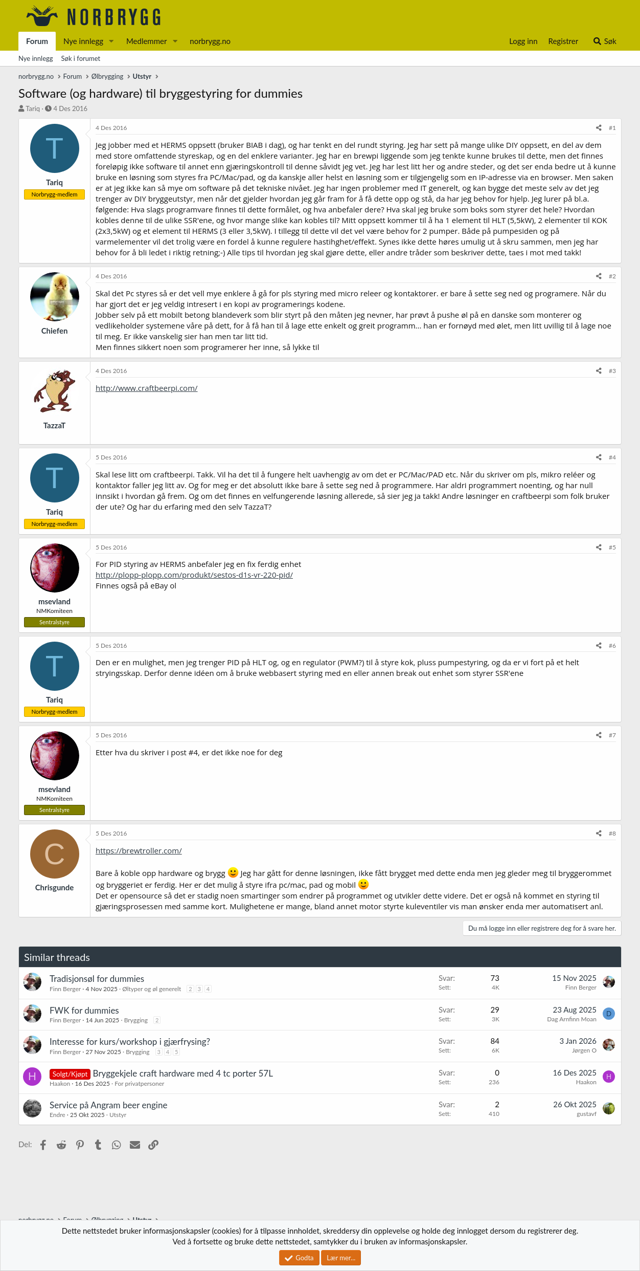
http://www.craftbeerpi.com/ (147, 388)
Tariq (33, 108)
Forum (37, 41)
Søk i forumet (81, 58)
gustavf (587, 1113)
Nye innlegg (83, 41)
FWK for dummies (84, 1010)
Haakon (60, 1083)
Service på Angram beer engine (108, 1105)
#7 (612, 735)
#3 (612, 371)
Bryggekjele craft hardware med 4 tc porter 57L (183, 1073)
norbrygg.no (210, 41)
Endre (57, 1115)
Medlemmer (146, 41)
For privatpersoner (139, 1083)
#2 (612, 276)
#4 (612, 457)
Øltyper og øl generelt (151, 989)
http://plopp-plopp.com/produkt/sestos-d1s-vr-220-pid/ (194, 574)
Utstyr (117, 1115)
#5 (612, 547)
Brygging (136, 1020)
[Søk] (604, 41)
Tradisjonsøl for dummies (97, 978)
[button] (111, 41)
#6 (612, 645)
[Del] (598, 128)
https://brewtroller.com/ (139, 850)
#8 (612, 833)
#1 (612, 128)
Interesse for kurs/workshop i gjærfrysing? (130, 1041)
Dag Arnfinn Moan (572, 1019)
